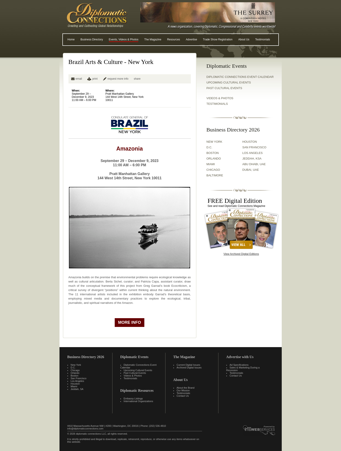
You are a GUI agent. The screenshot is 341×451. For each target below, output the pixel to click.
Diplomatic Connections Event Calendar (240, 77)
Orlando (75, 373)
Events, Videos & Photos (124, 39)
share (137, 78)
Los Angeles (77, 381)
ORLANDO (214, 158)
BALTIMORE (215, 175)
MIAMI (211, 164)
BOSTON (213, 153)
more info (129, 322)
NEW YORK (214, 141)
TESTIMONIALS (217, 103)
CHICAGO (213, 169)
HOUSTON (249, 141)
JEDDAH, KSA (252, 158)
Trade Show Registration (218, 39)
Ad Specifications (239, 364)
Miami (74, 386)
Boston (74, 375)
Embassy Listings (133, 398)
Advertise (191, 39)
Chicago (75, 370)
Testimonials (262, 39)
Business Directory (92, 39)
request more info (115, 78)
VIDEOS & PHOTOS (220, 98)
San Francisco (78, 378)
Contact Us (183, 395)
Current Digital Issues (188, 364)
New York (76, 364)
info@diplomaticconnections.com (85, 428)
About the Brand (186, 387)
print (94, 78)
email (76, 78)
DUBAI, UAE (250, 169)
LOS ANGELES (252, 153)
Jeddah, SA (77, 389)
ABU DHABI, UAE (254, 164)
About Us (243, 39)
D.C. (209, 147)
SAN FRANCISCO (254, 147)
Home (71, 39)
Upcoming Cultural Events (229, 82)
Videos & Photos (133, 375)
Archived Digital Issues (189, 367)
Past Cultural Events (224, 88)
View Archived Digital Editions (241, 254)
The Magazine (152, 39)
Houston (75, 383)
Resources (173, 39)
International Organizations (138, 401)
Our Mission (183, 390)
